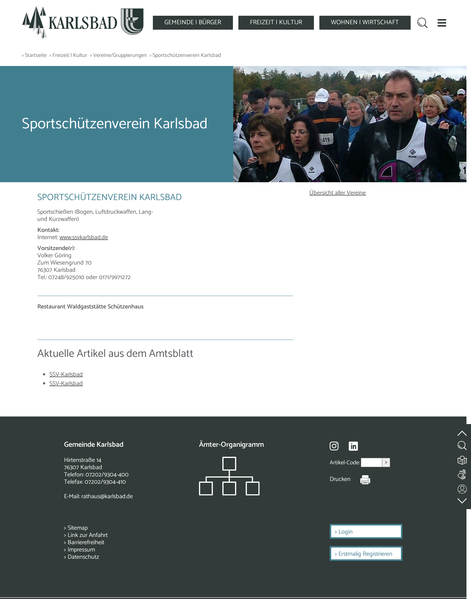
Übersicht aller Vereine (337, 193)
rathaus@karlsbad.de (107, 497)
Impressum (81, 550)
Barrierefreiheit (86, 543)
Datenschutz (83, 557)
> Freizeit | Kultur (68, 55)
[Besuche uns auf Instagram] (334, 446)
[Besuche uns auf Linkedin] (353, 446)
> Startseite (34, 55)
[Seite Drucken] (361, 479)
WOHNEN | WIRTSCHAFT (365, 22)
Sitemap (78, 528)
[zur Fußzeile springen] (462, 499)
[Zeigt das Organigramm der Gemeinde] (229, 494)
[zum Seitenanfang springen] (462, 430)
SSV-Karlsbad (66, 375)
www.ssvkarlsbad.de (83, 237)
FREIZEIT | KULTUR (276, 22)
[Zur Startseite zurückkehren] (82, 10)
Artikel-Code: (345, 462)
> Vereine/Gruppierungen (118, 55)
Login (345, 532)
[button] (442, 23)
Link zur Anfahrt (88, 535)
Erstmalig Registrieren (365, 554)
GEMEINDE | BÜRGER (192, 22)
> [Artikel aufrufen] (386, 462)
